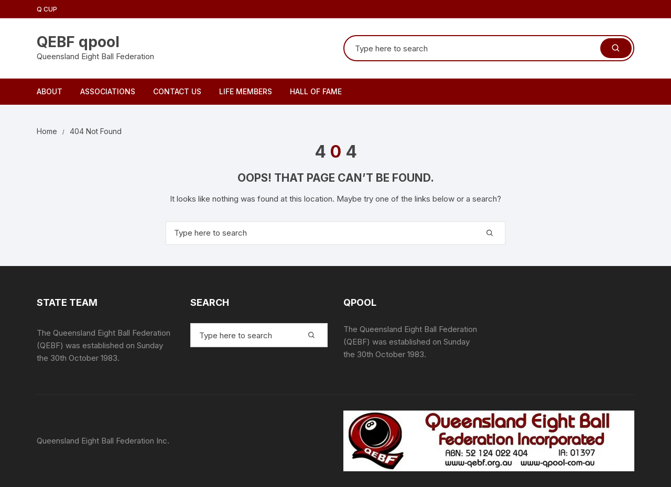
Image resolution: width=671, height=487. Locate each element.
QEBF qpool (78, 42)
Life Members (245, 91)
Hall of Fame (316, 91)
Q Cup (47, 9)
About (49, 91)
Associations (107, 91)
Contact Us (177, 91)
